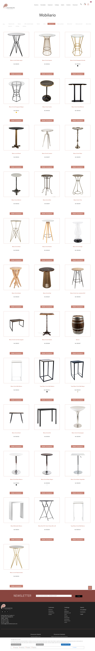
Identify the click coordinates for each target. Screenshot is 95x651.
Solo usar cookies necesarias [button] (16, 644)
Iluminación (66, 619)
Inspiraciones (51, 612)
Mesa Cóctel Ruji (47, 292)
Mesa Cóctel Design (77, 246)
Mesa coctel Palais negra (16, 59)
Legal (81, 614)
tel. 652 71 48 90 (5, 621)
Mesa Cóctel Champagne (78, 432)
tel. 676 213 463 (5, 620)
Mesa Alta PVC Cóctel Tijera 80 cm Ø (47, 525)
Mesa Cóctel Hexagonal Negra (16, 106)
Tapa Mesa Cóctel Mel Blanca (78, 525)
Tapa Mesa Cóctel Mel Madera (47, 385)
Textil (65, 614)
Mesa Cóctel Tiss (78, 199)
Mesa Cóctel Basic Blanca (16, 478)
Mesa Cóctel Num (16, 246)
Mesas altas (53, 24)
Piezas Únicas (67, 620)
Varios (65, 622)
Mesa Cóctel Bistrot (16, 199)
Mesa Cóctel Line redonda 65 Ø (77, 292)
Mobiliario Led (67, 612)
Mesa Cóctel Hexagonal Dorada (77, 59)
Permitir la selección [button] (40, 644)
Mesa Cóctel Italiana (47, 339)
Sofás (46, 24)
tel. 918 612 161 (5, 619)
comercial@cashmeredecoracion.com (9, 623)
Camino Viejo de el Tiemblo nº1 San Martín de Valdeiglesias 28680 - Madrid (8, 616)
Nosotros (50, 609)
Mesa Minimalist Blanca (16, 525)
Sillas (4, 24)
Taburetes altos (12, 24)
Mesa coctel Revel (16, 153)
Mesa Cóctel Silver (77, 153)
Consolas (21, 26)
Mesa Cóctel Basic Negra (47, 478)
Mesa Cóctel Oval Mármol (78, 106)
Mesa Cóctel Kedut (16, 292)
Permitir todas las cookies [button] (66, 644)
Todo (65, 609)
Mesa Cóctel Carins (47, 106)
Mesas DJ (14, 26)
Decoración (66, 617)
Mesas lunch (72, 24)
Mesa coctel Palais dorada (16, 572)
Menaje (66, 615)
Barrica (77, 339)
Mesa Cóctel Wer (47, 199)
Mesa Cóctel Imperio (47, 59)
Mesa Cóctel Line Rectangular (16, 339)
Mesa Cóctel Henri (16, 432)
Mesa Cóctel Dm (47, 432)
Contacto (82, 611)
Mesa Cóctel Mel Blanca (16, 385)
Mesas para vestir (82, 24)
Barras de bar (5, 26)
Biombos (28, 26)
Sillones (39, 24)
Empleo (50, 614)
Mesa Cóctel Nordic (47, 246)
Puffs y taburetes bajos (30, 24)
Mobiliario (66, 611)
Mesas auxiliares (63, 24)
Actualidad (83, 609)
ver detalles (74, 647)
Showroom (50, 611)
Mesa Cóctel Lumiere (47, 153)
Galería (82, 607)
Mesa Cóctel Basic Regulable (78, 478)
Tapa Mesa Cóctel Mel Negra (78, 385)
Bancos (20, 24)
